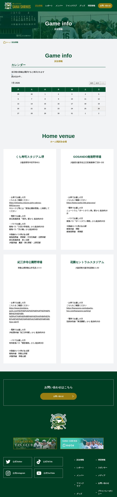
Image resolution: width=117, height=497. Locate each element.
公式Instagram (15, 473)
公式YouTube (46, 473)
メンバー (59, 6)
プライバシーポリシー (105, 480)
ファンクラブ (71, 6)
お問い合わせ (105, 6)
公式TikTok (45, 461)
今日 (102, 83)
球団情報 (91, 6)
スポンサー (103, 463)
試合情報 (39, 6)
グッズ (82, 6)
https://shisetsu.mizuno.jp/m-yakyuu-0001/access (25, 204)
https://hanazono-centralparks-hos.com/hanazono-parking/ (79, 309)
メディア (102, 469)
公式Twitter (14, 462)
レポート (49, 6)
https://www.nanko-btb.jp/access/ (80, 203)
